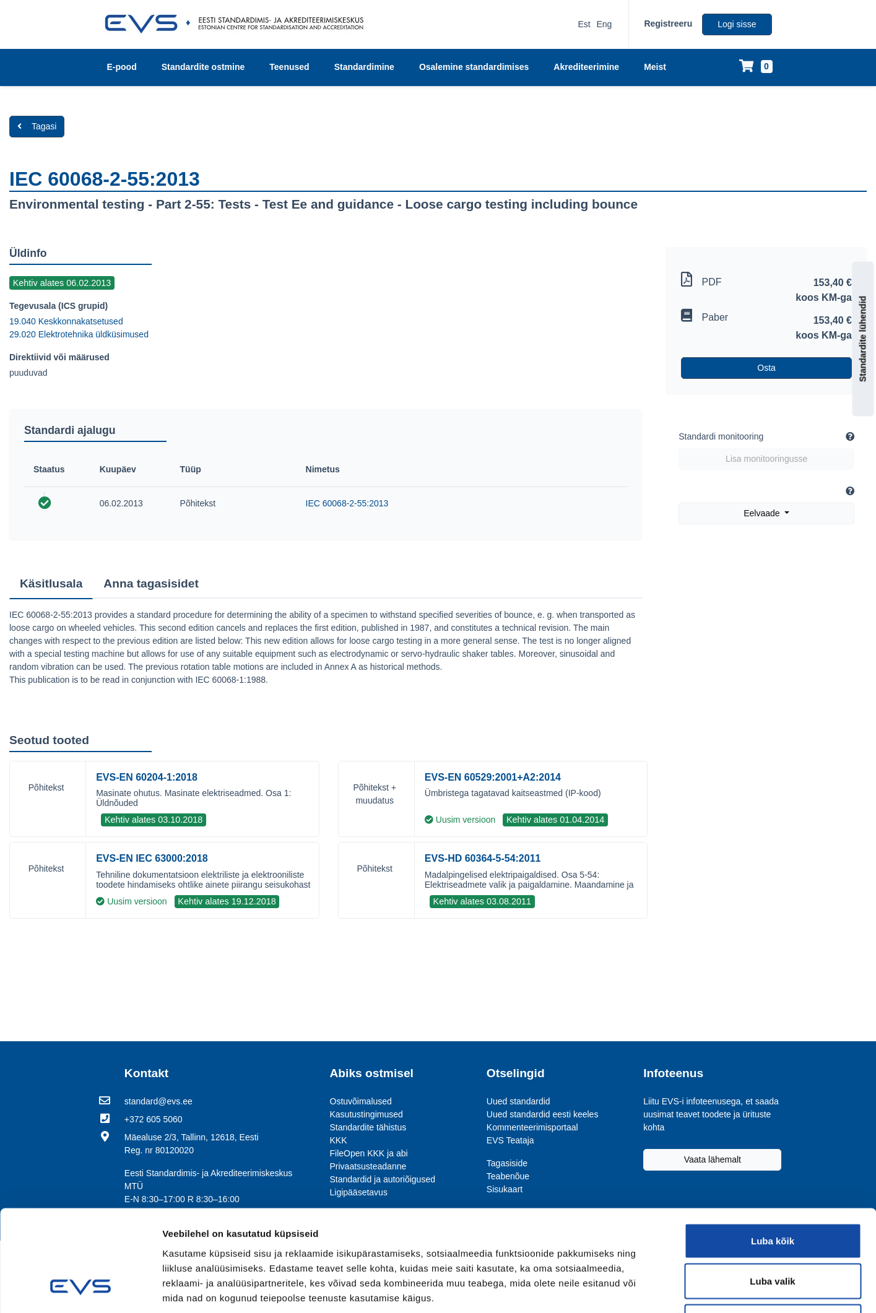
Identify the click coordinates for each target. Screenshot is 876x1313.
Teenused (289, 67)
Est (584, 24)
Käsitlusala (51, 583)
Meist (655, 67)
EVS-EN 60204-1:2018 (146, 777)
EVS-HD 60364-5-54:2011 (483, 858)
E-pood (122, 67)
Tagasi (36, 126)
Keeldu (772, 1231)
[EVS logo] (239, 24)
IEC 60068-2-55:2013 (347, 503)
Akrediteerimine (586, 67)
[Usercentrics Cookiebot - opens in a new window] (80, 1289)
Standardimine (364, 67)
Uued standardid (518, 1101)
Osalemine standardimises (474, 67)
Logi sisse (737, 24)
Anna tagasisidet (151, 583)
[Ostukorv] (756, 67)
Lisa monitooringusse (766, 459)
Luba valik (772, 1191)
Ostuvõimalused (361, 1101)
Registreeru (668, 23)
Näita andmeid (704, 1288)
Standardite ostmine (203, 67)
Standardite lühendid (863, 339)
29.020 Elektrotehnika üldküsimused (79, 334)
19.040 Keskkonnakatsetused (66, 321)
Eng (604, 24)
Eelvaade (763, 513)
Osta (766, 368)
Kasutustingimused (366, 1114)
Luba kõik (772, 1150)
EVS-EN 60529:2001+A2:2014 (493, 777)
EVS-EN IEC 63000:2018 (152, 858)
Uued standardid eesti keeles (543, 1114)
